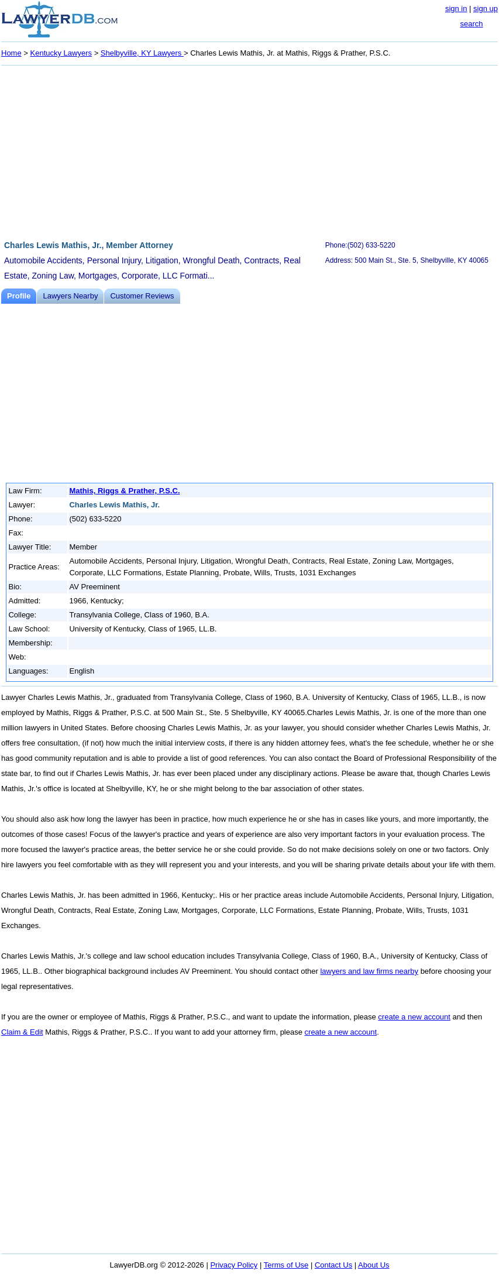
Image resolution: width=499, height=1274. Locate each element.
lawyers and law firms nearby (369, 971)
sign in (456, 8)
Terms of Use (286, 1265)
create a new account (414, 1016)
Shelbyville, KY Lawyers (142, 53)
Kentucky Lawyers (61, 53)
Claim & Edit (22, 1032)
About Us (373, 1265)
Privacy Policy (233, 1265)
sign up (485, 8)
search (471, 23)
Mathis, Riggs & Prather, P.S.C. (124, 490)
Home (11, 53)
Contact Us (333, 1265)
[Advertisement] (249, 151)
